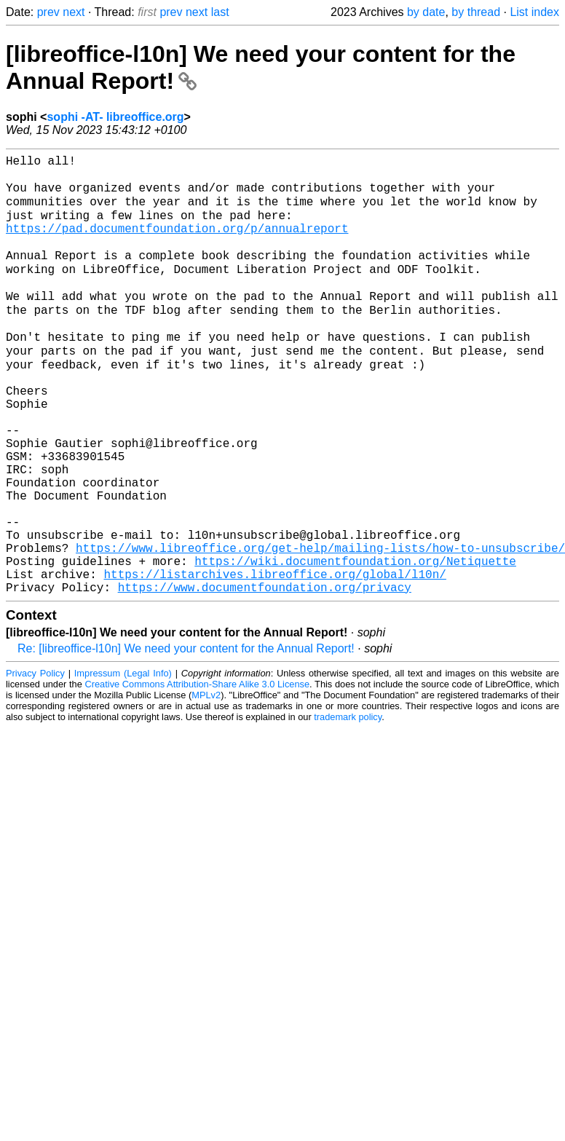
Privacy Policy (35, 762)
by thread (475, 12)
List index (534, 12)
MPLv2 (206, 783)
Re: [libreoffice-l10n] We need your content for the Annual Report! (186, 737)
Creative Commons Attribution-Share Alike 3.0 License (197, 772)
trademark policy (348, 805)
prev (48, 12)
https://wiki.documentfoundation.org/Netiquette (355, 644)
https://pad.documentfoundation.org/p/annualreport (177, 243)
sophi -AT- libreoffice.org (115, 117)
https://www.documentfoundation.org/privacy (264, 676)
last (220, 12)
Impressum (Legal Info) (123, 762)
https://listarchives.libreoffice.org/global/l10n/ (274, 660)
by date (426, 12)
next (73, 12)
